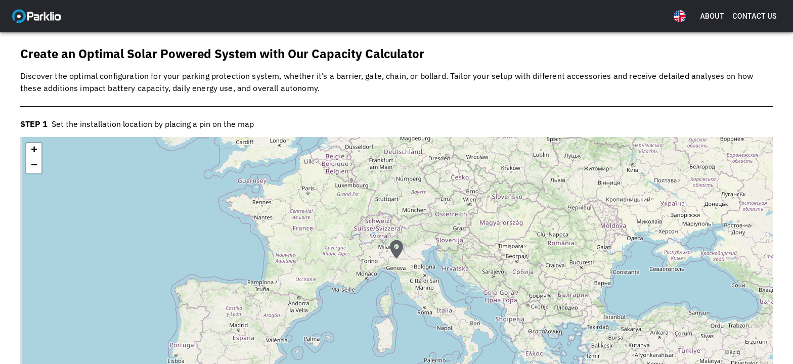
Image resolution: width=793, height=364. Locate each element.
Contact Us (754, 16)
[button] (396, 258)
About (712, 16)
